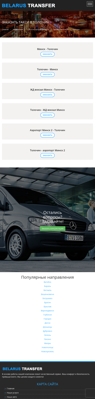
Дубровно (47, 331)
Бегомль (47, 290)
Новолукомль (47, 351)
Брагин (47, 302)
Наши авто (12, 397)
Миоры (47, 343)
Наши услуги (13, 392)
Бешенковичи (47, 294)
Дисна (47, 323)
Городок (47, 318)
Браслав (47, 306)
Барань (47, 286)
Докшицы (47, 327)
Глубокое (47, 314)
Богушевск (47, 298)
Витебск (47, 282)
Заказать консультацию (53, 228)
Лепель (47, 335)
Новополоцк (47, 347)
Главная (10, 388)
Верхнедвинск (47, 310)
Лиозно (47, 339)
